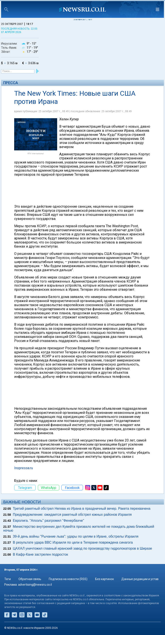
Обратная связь (29, 579)
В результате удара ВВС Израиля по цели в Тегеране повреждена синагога (73, 542)
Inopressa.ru (23, 468)
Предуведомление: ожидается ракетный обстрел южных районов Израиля (72, 514)
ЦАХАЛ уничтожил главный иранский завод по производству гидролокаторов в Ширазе (82, 548)
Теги (7, 579)
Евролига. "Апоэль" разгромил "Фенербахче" (48, 520)
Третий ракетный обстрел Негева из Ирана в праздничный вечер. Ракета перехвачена (81, 508)
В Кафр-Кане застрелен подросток (40, 554)
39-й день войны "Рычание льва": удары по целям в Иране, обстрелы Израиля (76, 536)
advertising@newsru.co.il (35, 584)
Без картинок (104, 579)
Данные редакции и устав (140, 579)
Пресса (10, 82)
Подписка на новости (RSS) (68, 579)
